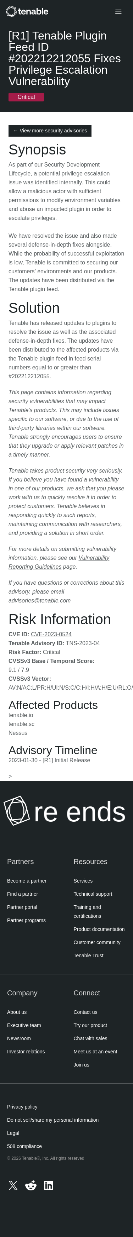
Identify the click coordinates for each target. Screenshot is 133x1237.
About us (17, 1012)
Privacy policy (22, 1107)
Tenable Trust (89, 955)
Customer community (97, 942)
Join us (81, 1065)
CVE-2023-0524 (51, 634)
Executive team (24, 1025)
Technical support (93, 894)
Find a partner (22, 894)
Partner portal (22, 907)
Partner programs (26, 920)
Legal (13, 1133)
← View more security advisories (50, 130)
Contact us (86, 1012)
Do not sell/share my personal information (53, 1120)
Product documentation (99, 929)
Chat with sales (90, 1038)
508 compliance (24, 1146)
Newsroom (19, 1038)
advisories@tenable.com (40, 601)
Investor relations (26, 1051)
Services (83, 881)
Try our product (90, 1025)
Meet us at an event (95, 1051)
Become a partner (26, 881)
